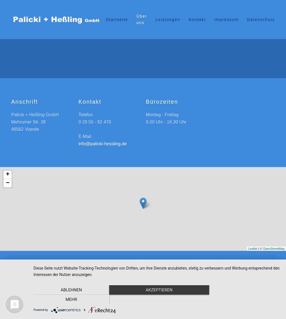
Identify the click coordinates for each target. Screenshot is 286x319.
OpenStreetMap (274, 248)
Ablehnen (70, 299)
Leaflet (252, 248)
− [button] (7, 183)
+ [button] (7, 174)
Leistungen (168, 19)
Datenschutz (261, 19)
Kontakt (197, 19)
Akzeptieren (157, 299)
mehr (243, 299)
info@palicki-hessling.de (102, 143)
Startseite (117, 19)
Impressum (226, 19)
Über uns (142, 19)
